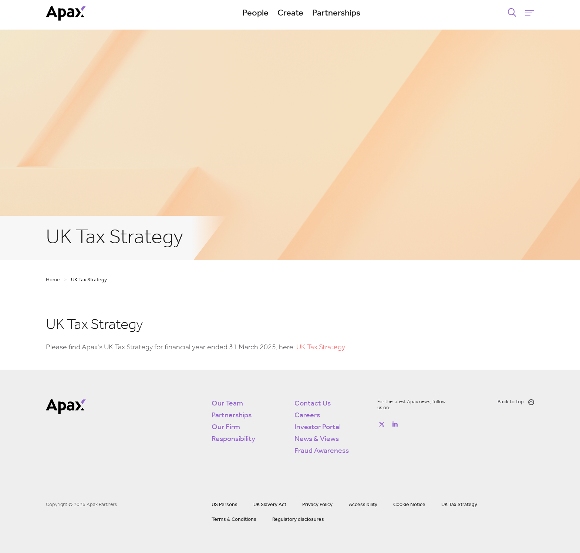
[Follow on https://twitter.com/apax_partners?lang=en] (381, 424)
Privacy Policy (317, 505)
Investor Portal (317, 427)
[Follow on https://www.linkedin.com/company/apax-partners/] (395, 424)
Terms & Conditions (234, 519)
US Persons (224, 505)
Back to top (516, 402)
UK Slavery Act (269, 505)
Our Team (227, 403)
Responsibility (233, 439)
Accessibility (363, 505)
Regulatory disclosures (298, 519)
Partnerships (336, 13)
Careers (307, 415)
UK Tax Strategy (320, 347)
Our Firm (226, 427)
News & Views (316, 439)
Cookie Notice (409, 505)
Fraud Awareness (321, 451)
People (255, 13)
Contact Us (312, 403)
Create (290, 13)
